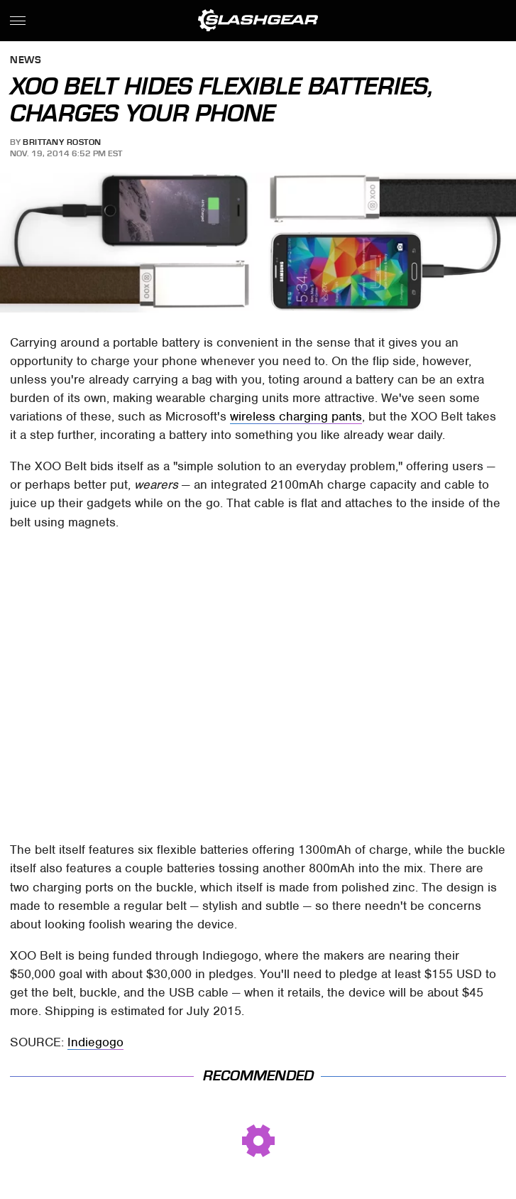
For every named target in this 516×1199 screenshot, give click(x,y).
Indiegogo (95, 1042)
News (25, 60)
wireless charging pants (296, 416)
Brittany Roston (62, 142)
